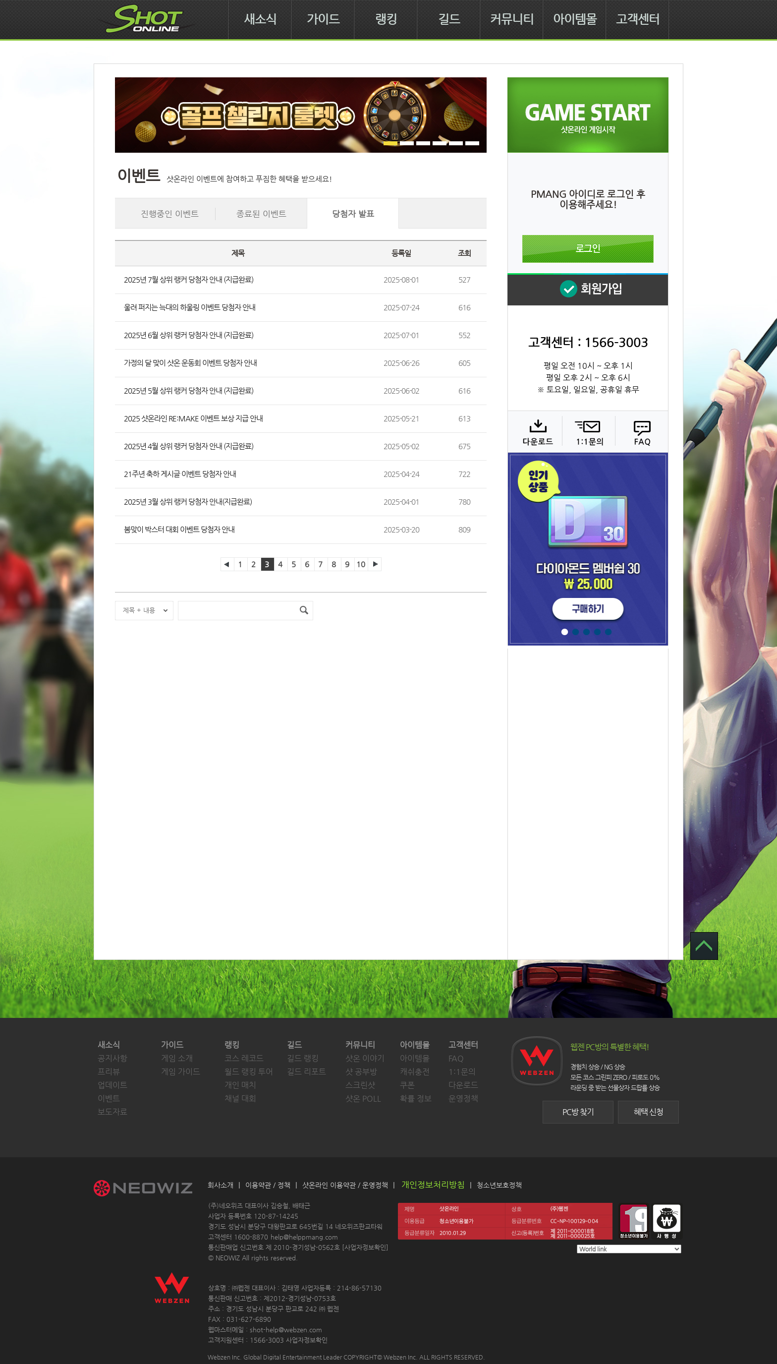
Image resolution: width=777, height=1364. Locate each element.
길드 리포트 (306, 1071)
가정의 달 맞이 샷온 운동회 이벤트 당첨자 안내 (190, 362)
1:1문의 (462, 1071)
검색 (304, 610)
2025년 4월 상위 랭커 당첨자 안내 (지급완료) (188, 446)
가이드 (323, 19)
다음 (375, 564)
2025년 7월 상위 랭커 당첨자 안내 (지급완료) (188, 279)
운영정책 (463, 1098)
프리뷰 (109, 1071)
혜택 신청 (648, 1112)
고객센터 (638, 19)
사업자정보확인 (365, 1247)
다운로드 (534, 431)
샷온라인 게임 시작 (587, 115)
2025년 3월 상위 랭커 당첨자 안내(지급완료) (188, 501)
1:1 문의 (587, 431)
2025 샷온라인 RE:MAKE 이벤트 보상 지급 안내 (193, 418)
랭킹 (386, 19)
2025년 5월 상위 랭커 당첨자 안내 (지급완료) (188, 390)
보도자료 (112, 1112)
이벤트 (109, 1098)
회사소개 (220, 1185)
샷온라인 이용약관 (329, 1185)
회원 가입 (587, 289)
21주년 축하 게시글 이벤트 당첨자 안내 (180, 474)
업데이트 (112, 1085)
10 (360, 564)
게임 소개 (177, 1058)
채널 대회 (240, 1098)
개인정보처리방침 (433, 1184)
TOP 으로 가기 (704, 946)
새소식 (260, 19)
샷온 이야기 (365, 1058)
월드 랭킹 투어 (248, 1071)
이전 (227, 564)
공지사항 (112, 1058)
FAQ (640, 431)
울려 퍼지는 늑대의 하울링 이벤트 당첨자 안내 (189, 307)
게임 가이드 (180, 1071)
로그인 (588, 249)
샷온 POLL (363, 1098)
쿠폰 (407, 1085)
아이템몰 (575, 19)
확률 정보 (416, 1098)
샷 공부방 (361, 1071)
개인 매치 (240, 1085)
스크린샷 (360, 1085)
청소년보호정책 (499, 1185)
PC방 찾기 (578, 1112)
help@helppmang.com (304, 1237)
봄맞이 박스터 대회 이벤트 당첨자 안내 (179, 529)
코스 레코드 (244, 1058)
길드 (449, 19)
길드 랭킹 (303, 1058)
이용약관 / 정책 (267, 1185)
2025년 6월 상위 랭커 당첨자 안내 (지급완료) (188, 335)
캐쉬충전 (415, 1071)
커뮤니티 (512, 19)
